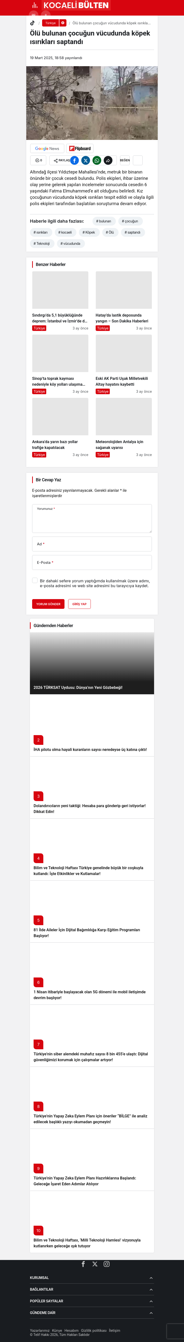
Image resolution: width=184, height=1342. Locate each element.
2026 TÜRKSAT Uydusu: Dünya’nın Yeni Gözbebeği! (78, 687)
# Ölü (110, 232)
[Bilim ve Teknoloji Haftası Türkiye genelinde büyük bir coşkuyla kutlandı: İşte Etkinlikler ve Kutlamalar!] (92, 849)
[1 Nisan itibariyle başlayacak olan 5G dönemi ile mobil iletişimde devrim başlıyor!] (92, 973)
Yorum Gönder (48, 604)
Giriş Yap (79, 604)
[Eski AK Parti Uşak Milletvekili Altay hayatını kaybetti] (124, 364)
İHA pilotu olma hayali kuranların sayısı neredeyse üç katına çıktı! (90, 749)
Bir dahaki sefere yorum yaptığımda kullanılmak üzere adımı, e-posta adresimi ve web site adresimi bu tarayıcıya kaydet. (95, 583)
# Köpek (89, 232)
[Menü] (35, 5)
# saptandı (132, 232)
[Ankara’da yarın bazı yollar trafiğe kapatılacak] (60, 427)
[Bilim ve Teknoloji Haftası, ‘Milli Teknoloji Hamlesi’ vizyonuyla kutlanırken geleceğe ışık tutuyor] (92, 1222)
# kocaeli (65, 232)
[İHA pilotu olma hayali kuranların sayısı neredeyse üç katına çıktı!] (92, 725)
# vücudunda (70, 243)
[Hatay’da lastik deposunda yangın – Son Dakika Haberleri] (124, 301)
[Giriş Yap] (46, 15)
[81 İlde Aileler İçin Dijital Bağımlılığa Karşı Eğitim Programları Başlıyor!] (92, 911)
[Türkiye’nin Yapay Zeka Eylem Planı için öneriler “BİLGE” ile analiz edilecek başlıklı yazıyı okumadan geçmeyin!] (92, 1098)
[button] (33, 15)
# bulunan (103, 221)
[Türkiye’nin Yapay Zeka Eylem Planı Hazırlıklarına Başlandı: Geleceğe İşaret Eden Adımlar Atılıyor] (92, 1160)
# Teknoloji (42, 243)
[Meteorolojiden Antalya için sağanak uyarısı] (124, 427)
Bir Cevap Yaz (48, 479)
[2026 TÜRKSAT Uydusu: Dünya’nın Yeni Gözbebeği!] (92, 663)
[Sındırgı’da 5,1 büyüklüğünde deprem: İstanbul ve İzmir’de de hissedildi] (60, 301)
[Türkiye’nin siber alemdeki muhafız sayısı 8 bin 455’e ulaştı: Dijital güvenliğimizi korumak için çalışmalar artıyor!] (92, 1035)
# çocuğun (130, 221)
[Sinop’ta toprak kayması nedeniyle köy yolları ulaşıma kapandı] (60, 364)
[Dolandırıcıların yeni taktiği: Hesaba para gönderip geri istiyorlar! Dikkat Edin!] (92, 787)
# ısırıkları (40, 232)
